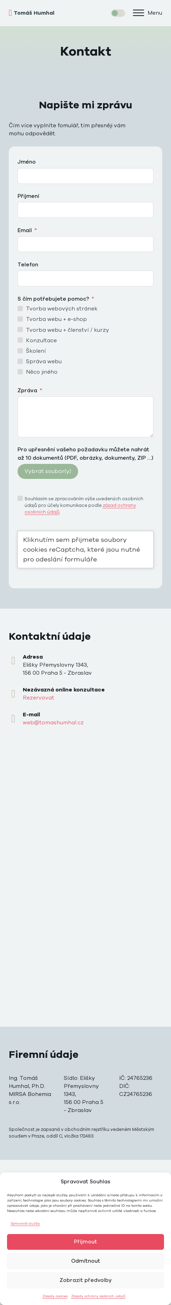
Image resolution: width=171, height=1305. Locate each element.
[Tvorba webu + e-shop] (20, 319)
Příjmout (85, 1241)
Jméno (27, 161)
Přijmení (28, 196)
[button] (147, 13)
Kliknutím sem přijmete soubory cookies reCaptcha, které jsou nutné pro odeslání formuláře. (81, 549)
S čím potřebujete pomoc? (53, 298)
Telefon (28, 264)
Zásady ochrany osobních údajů (98, 1296)
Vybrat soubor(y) (48, 471)
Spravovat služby (25, 1223)
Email (25, 230)
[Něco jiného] (20, 371)
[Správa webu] (20, 361)
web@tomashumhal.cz (53, 722)
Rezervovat (38, 697)
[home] (47, 13)
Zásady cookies (55, 1296)
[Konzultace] (20, 340)
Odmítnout (85, 1260)
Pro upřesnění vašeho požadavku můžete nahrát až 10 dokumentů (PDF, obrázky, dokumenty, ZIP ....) (85, 453)
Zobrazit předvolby (86, 1280)
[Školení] (20, 350)
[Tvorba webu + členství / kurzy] (20, 329)
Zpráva (27, 390)
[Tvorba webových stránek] (20, 308)
